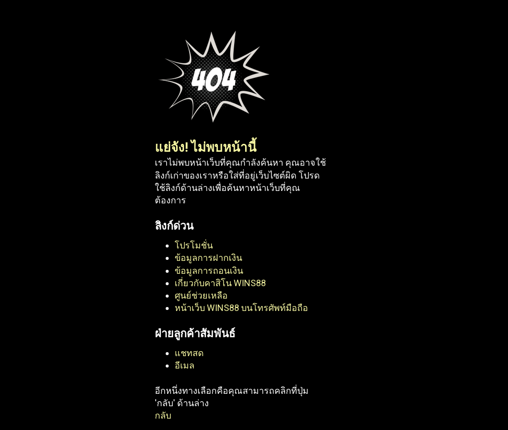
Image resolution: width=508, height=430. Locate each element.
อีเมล (184, 365)
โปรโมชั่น (194, 245)
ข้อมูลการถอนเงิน (209, 270)
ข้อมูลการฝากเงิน (208, 257)
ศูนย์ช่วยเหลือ (201, 295)
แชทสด (189, 353)
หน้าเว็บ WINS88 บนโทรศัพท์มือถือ (241, 308)
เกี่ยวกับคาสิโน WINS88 (220, 283)
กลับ (163, 415)
